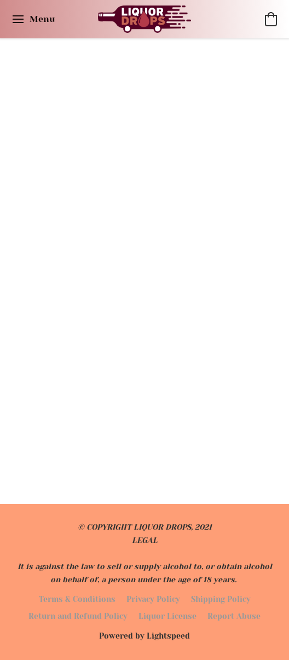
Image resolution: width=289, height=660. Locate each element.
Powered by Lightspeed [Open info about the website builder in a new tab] (144, 636)
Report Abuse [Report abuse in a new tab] (234, 616)
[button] (145, 19)
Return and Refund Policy (78, 616)
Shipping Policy (221, 599)
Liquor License (167, 616)
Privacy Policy (153, 599)
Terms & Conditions (77, 599)
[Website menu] (33, 19)
